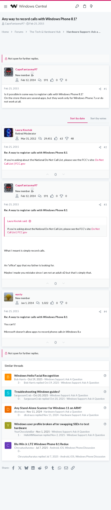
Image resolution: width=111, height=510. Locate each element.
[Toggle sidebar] (99, 6)
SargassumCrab (22, 395)
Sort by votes (98, 118)
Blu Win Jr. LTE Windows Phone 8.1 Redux (41, 444)
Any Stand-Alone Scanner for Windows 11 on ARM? (47, 408)
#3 (105, 204)
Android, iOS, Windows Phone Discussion (72, 447)
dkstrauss (19, 411)
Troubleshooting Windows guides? (37, 391)
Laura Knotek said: (17, 221)
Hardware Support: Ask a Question (63, 411)
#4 (105, 311)
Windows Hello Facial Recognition (36, 375)
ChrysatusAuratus (24, 447)
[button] (5, 6)
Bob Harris (20, 379)
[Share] (100, 89)
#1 (105, 88)
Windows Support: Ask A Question (63, 379)
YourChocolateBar (24, 431)
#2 (105, 147)
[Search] (106, 6)
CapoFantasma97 (15, 23)
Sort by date (77, 118)
